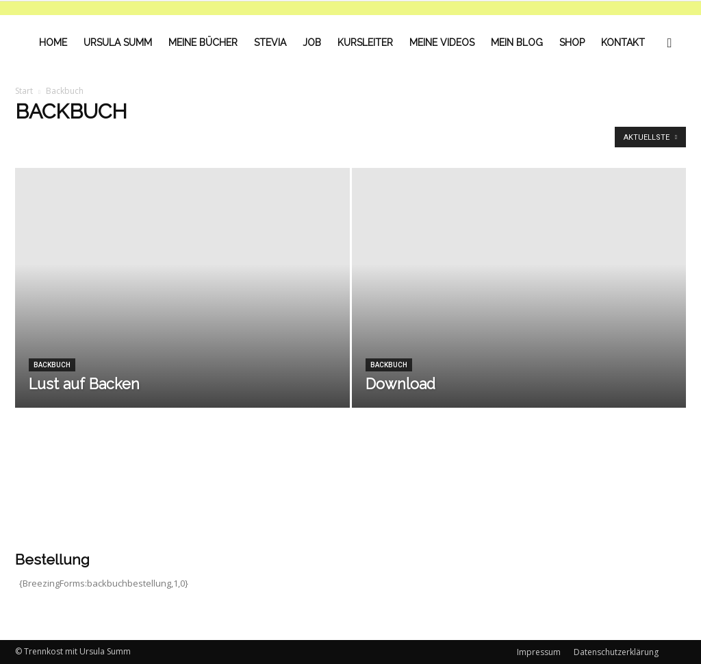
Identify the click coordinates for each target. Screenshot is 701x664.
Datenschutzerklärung (616, 652)
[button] (669, 42)
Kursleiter (365, 42)
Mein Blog (517, 42)
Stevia (270, 42)
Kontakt (623, 42)
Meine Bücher (203, 42)
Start (24, 91)
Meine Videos (441, 42)
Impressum (539, 652)
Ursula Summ (118, 42)
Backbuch (52, 365)
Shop (572, 42)
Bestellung (52, 559)
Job (312, 42)
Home (53, 42)
